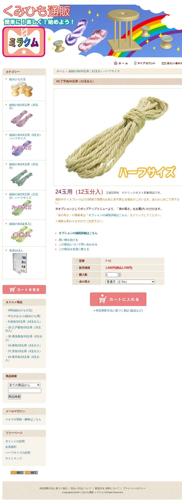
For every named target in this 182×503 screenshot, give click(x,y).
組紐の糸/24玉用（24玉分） (26, 175)
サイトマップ (13, 458)
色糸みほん (26, 263)
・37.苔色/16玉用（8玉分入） (23, 351)
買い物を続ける (68, 239)
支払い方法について (81, 488)
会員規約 (10, 446)
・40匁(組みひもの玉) (18, 310)
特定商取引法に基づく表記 (53, 488)
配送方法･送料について (107, 488)
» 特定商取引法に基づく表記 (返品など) (118, 310)
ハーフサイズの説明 (17, 452)
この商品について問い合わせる (78, 244)
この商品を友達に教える (74, 249)
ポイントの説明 (15, 441)
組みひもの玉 (26, 88)
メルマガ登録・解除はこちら (23, 419)
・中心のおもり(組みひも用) (22, 316)
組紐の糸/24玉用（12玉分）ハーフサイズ (26, 205)
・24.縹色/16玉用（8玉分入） (23, 345)
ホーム (60, 71)
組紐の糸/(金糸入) (26, 233)
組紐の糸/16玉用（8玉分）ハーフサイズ (26, 145)
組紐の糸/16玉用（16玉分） (26, 115)
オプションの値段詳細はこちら (78, 233)
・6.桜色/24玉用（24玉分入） (23, 321)
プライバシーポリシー (134, 488)
